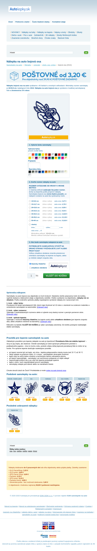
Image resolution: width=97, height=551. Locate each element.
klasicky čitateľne (38, 264)
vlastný (34, 224)
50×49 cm (34, 220)
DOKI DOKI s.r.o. (46, 496)
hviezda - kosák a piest (14, 379)
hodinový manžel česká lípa (48, 515)
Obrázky (28, 65)
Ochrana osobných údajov (74, 506)
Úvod (10, 22)
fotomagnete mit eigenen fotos (64, 512)
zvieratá (37, 65)
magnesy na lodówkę (85, 512)
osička (19, 451)
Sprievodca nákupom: (16, 293)
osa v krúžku (65, 379)
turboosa (48, 379)
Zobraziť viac (42, 307)
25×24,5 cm (35, 211)
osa (31, 379)
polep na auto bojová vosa (56, 370)
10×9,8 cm (35, 201)
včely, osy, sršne (49, 65)
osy (14, 451)
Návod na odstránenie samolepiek (32, 506)
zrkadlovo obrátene (39, 268)
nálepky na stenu (45, 512)
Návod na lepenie (11, 506)
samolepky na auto (29, 515)
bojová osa (81, 379)
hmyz (35, 451)
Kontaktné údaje (59, 22)
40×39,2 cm (35, 217)
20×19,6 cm (35, 207)
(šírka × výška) (47, 201)
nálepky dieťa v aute (29, 512)
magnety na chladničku (11, 512)
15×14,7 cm (35, 204)
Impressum (57, 509)
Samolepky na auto (14, 65)
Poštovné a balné (22, 22)
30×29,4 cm (35, 214)
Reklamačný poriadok (43, 509)
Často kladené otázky (40, 22)
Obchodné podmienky (54, 506)
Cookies (88, 506)
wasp (30, 451)
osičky (25, 451)
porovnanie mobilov (67, 515)
